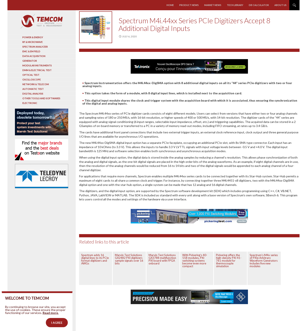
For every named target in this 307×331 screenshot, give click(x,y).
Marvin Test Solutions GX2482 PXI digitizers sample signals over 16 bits (129, 259)
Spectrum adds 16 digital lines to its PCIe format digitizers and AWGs (95, 259)
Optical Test (30, 74)
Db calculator (259, 5)
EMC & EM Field (31, 51)
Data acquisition (33, 56)
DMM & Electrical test (37, 70)
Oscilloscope (31, 79)
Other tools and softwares (41, 98)
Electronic (29, 103)
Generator (29, 60)
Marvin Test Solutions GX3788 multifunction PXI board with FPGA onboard (162, 259)
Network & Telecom (35, 84)
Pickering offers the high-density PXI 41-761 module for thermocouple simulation (228, 260)
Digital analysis (32, 93)
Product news (189, 5)
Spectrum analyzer (35, 46)
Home (170, 5)
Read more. (51, 319)
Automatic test (33, 88)
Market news (212, 5)
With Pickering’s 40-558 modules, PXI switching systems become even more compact (194, 260)
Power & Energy (32, 37)
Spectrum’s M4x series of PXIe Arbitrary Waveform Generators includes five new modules (264, 260)
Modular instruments (37, 65)
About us (280, 5)
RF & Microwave (32, 42)
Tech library (235, 5)
